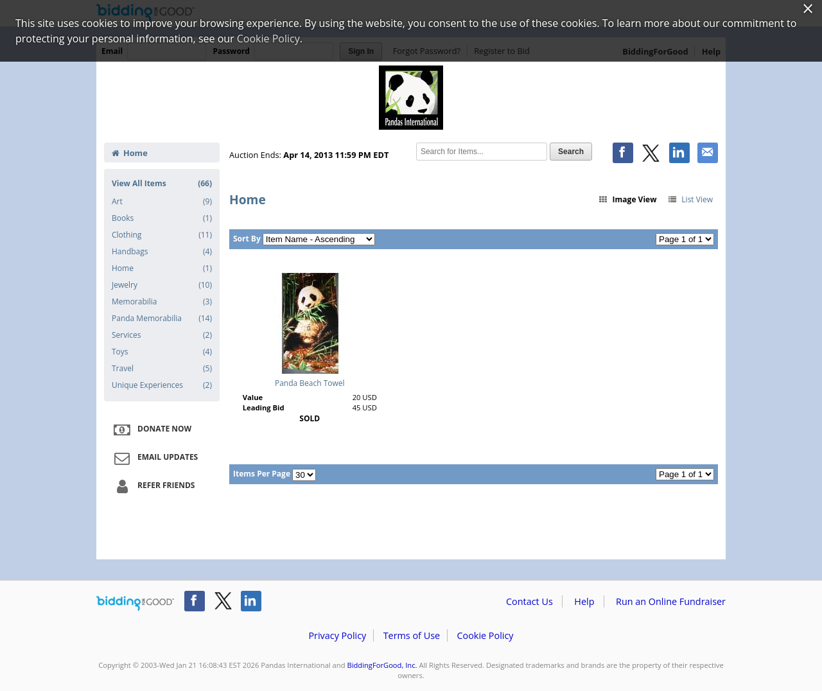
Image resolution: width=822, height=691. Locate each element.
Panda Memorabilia (162, 318)
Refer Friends (152, 486)
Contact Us (529, 601)
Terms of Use (411, 635)
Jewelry (162, 285)
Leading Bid (263, 407)
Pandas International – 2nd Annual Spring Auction (411, 98)
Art (162, 201)
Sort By (247, 238)
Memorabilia (162, 301)
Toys (162, 352)
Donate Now (150, 429)
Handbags (162, 251)
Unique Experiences (162, 385)
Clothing (162, 235)
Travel (162, 368)
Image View (627, 199)
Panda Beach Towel (310, 383)
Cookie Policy (485, 635)
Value (253, 397)
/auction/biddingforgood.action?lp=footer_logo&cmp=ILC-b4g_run (135, 603)
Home (130, 153)
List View (690, 199)
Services (162, 335)
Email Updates (154, 457)
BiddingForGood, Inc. (382, 665)
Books (162, 218)
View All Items (162, 183)
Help (584, 601)
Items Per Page (261, 473)
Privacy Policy (337, 635)
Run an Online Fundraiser (671, 601)
